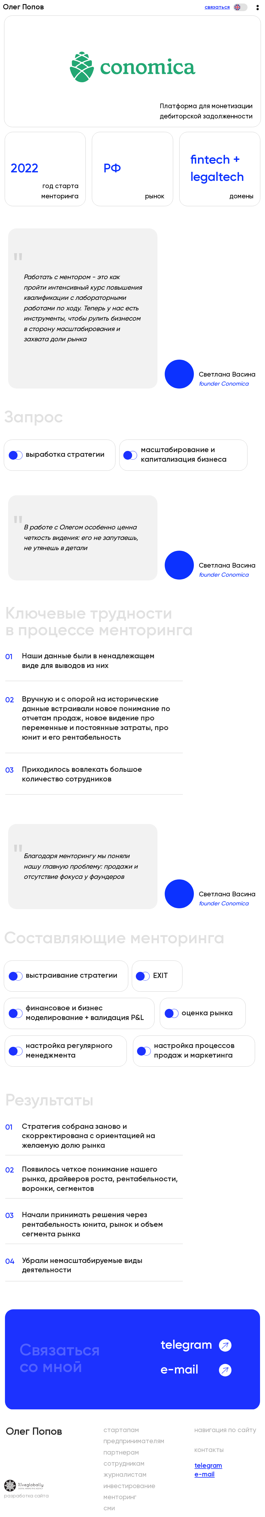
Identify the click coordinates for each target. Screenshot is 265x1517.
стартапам (121, 1430)
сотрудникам (124, 1463)
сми (109, 1508)
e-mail (179, 1370)
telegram (186, 1345)
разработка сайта (26, 1496)
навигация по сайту (225, 1430)
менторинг (119, 1497)
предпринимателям (133, 1441)
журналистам (125, 1474)
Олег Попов (23, 7)
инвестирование (129, 1486)
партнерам (121, 1452)
